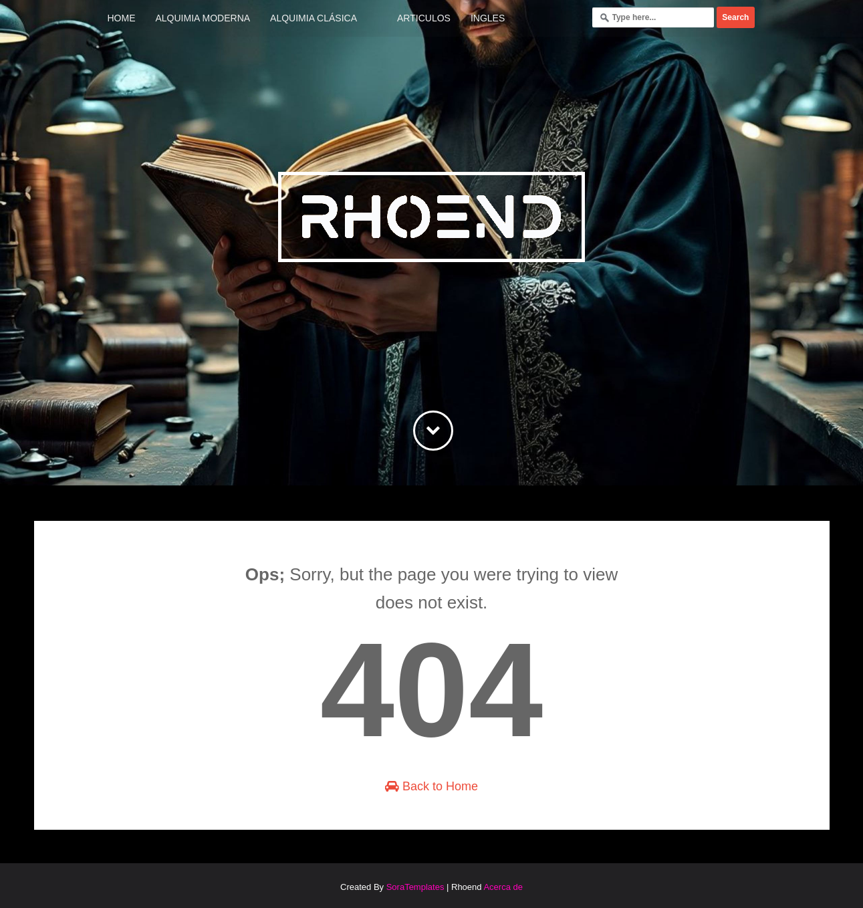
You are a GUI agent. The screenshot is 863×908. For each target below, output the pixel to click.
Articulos (424, 18)
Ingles (488, 18)
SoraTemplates (415, 887)
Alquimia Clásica (313, 18)
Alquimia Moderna (203, 18)
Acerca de (503, 887)
